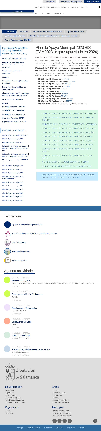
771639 (70, 98)
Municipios (58, 407)
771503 (66, 79)
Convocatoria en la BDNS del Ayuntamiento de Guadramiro (69, 128)
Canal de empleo (19, 243)
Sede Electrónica (93, 2)
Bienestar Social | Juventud (12, 99)
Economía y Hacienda (61, 400)
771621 (63, 91)
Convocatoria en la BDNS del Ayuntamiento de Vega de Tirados (67, 150)
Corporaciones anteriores (15, 402)
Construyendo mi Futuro (21, 322)
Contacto (82, 428)
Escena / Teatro (19, 311)
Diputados (9, 393)
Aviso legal (19, 428)
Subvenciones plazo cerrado (15, 36)
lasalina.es (10, 32)
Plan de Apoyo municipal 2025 (12, 139)
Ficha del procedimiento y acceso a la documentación (66, 166)
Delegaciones (11, 395)
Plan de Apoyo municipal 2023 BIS (18, 40)
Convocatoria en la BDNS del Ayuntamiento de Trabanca (67, 145)
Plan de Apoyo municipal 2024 (12, 142)
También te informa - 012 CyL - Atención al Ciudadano (34, 234)
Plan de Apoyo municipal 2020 (12, 182)
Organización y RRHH (61, 402)
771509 (72, 81)
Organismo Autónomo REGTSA (14, 122)
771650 (69, 101)
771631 (64, 96)
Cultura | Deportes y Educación (14, 107)
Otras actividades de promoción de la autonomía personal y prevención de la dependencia (53, 283)
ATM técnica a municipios (62, 413)
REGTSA (9, 413)
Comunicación (58, 13)
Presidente (10, 390)
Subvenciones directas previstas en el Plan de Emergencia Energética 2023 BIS (15, 148)
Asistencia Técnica (42, 13)
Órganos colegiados (13, 398)
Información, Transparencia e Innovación (52, 7)
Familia (15, 297)
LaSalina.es (50, 2)
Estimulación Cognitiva (21, 280)
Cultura (5, 103)
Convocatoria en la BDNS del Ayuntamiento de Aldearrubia (69, 113)
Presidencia (24, 32)
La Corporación (13, 386)
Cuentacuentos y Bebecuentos (24, 308)
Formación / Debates (21, 338)
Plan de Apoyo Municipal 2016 (12, 197)
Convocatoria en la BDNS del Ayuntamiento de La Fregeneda (69, 124)
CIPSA (8, 411)
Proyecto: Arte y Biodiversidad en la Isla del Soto (31, 349)
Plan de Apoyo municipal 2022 (12, 169)
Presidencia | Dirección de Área (14, 59)
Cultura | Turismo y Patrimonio (13, 110)
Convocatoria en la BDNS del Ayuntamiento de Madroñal (68, 132)
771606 (67, 86)
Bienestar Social (59, 393)
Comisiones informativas (15, 400)
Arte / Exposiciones (20, 352)
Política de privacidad (33, 428)
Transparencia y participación (70, 2)
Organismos (11, 407)
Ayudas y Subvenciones (75, 32)
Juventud (16, 324)
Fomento (5, 77)
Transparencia (70, 428)
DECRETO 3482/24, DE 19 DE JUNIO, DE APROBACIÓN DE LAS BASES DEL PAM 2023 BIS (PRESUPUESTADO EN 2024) (68, 176)
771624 (65, 94)
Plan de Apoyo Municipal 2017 (12, 193)
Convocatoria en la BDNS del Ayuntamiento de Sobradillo (68, 141)
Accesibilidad (48, 428)
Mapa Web (59, 428)
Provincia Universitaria (21, 336)
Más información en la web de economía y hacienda (65, 162)
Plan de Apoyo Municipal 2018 (12, 189)
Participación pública (20, 252)
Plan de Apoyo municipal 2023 (12, 166)
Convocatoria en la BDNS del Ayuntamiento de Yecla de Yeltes (67, 156)
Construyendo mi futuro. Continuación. (27, 294)
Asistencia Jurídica (80, 7)
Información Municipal (61, 411)
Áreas (55, 386)
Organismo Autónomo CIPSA (13, 118)
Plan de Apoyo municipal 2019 (12, 186)
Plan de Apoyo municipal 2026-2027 (14, 135)
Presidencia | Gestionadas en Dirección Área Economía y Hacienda (53, 36)
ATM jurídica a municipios (62, 416)
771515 (68, 84)
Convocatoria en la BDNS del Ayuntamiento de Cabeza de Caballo (68, 118)
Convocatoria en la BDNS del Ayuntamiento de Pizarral (67, 136)
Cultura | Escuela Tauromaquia (13, 114)
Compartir (3, 208)
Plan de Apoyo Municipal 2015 (12, 200)
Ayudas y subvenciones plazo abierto (27, 225)
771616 (64, 89)
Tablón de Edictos (19, 261)
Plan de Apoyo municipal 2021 (12, 173)
